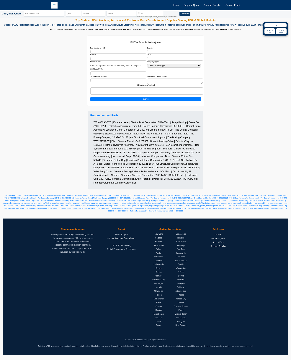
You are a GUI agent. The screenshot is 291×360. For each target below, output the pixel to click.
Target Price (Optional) (98, 76)
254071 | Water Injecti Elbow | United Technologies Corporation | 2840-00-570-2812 (44, 208)
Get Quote (185, 14)
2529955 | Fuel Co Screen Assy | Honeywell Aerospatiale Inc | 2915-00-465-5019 (206, 208)
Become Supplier (212, 5)
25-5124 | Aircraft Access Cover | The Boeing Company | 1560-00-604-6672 (96, 200)
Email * (149, 55)
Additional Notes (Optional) (145, 86)
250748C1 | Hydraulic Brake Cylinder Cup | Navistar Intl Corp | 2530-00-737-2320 (203, 197)
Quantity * (150, 48)
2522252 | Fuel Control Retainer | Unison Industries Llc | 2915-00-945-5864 (99, 210)
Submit (145, 101)
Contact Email (232, 5)
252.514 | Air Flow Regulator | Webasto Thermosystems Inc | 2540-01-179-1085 (212, 210)
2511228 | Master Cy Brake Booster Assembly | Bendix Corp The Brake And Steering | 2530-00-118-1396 (92, 202)
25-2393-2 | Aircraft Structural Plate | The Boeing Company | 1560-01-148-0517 (152, 200)
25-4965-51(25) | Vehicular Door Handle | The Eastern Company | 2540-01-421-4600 (38, 200)
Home (176, 5)
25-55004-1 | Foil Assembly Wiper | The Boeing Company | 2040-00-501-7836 (158, 202)
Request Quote (192, 5)
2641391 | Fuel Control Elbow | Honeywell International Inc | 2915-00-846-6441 (33, 197)
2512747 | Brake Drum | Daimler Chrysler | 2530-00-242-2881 (204, 200)
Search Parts (218, 244)
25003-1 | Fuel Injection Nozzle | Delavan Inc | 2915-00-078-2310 (149, 197)
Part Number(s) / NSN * (98, 48)
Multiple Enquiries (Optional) (157, 76)
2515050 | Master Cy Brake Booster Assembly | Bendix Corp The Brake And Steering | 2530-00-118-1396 (225, 202)
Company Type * (153, 62)
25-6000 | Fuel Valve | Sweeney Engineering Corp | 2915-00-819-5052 (151, 208)
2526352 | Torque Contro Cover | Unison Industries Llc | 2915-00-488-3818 (45, 210)
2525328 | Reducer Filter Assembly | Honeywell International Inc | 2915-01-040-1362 (152, 213)
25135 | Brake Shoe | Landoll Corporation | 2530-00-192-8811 (31, 202)
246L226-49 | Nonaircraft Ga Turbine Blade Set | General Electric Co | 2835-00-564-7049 (94, 197)
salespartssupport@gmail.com (121, 240)
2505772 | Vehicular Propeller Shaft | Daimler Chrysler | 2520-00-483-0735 (203, 205)
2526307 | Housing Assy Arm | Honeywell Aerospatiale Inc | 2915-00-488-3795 (155, 210)
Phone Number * (96, 62)
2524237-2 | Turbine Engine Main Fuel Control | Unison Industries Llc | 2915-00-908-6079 (144, 205)
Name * (93, 55)
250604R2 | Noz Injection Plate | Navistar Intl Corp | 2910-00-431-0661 (100, 208)
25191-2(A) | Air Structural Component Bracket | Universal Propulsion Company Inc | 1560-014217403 (74, 205)
